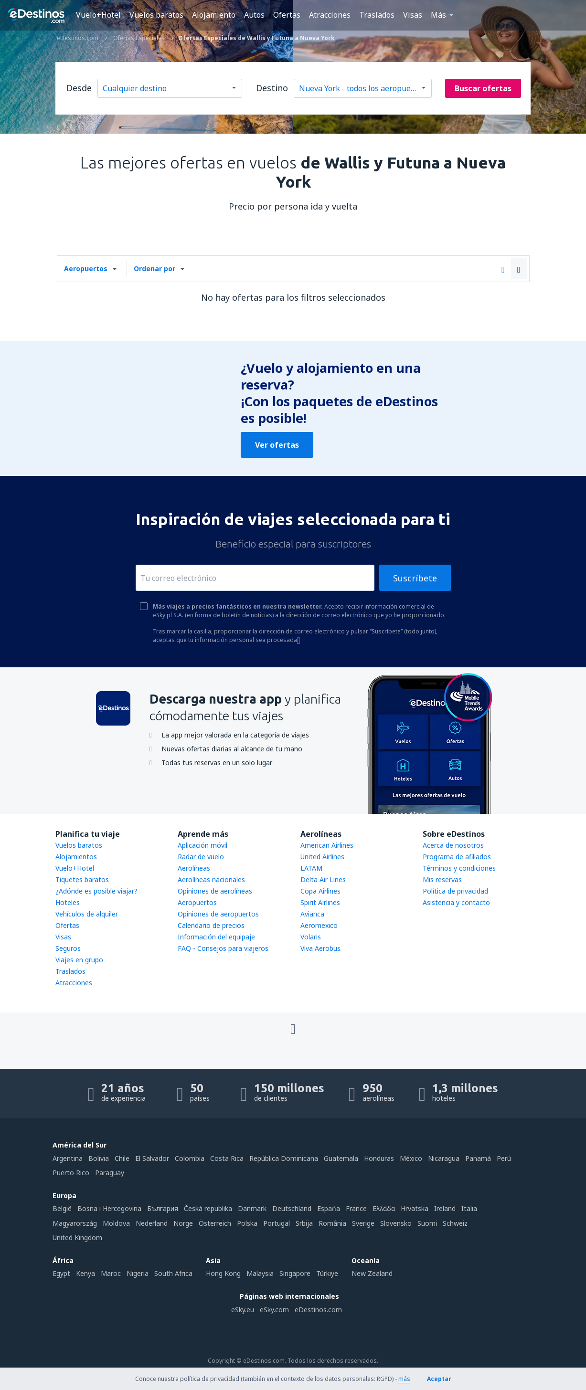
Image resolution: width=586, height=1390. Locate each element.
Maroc (111, 1273)
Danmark (252, 1208)
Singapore (294, 1273)
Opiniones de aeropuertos (218, 913)
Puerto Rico (71, 1172)
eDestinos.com (318, 1309)
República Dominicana (283, 1158)
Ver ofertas (277, 445)
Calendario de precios (211, 925)
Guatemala (341, 1158)
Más (438, 15)
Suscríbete (415, 578)
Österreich (215, 1223)
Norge (183, 1223)
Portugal (276, 1223)
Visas (412, 15)
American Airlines (326, 845)
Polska (247, 1223)
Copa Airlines (320, 890)
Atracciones (330, 15)
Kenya (85, 1273)
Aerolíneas (194, 868)
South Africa (173, 1273)
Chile (122, 1158)
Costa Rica (227, 1158)
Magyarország (75, 1223)
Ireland (445, 1208)
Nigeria (138, 1273)
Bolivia (98, 1158)
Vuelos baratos (156, 15)
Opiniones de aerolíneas (215, 890)
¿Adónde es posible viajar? (96, 890)
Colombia (189, 1158)
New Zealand (372, 1273)
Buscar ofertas (483, 88)
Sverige (363, 1223)
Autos (254, 15)
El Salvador (152, 1158)
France (356, 1208)
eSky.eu (242, 1309)
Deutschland (291, 1208)
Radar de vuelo (201, 856)
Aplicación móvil (202, 845)
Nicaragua (443, 1158)
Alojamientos (76, 856)
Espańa (328, 1208)
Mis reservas (442, 879)
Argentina (68, 1158)
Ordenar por (154, 268)
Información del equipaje (216, 936)
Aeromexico (319, 925)
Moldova (116, 1223)
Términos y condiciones (459, 868)
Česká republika (208, 1208)
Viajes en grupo (79, 959)
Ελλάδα (384, 1208)
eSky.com (274, 1309)
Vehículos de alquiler (86, 913)
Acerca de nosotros (453, 845)
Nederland (152, 1223)
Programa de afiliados (457, 856)
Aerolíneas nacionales (211, 879)
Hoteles (67, 902)
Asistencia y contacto (456, 902)
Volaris (310, 936)
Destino (272, 88)
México (411, 1158)
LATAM (311, 868)
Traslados (376, 15)
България (162, 1208)
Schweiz (455, 1223)
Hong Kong (223, 1273)
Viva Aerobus (320, 948)
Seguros (68, 948)
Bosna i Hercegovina (109, 1208)
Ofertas (286, 15)
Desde (79, 88)
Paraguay (109, 1172)
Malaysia (260, 1273)
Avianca (312, 913)
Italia (469, 1208)
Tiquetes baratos (82, 879)
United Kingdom (77, 1237)
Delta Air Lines (323, 879)
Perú (504, 1158)
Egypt (61, 1273)
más (404, 1379)
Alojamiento (213, 15)
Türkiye (327, 1273)
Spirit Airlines (320, 902)
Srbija (304, 1223)
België (62, 1208)
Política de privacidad (455, 890)
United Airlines (322, 856)
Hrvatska (414, 1208)
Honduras (379, 1158)
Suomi (427, 1223)
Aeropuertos (85, 268)
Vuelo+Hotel (98, 15)
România (332, 1223)
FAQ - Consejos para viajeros (223, 948)
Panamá (478, 1158)
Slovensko (396, 1223)
